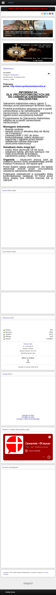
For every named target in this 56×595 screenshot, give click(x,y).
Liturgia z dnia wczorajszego (28, 419)
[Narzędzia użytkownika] (49, 73)
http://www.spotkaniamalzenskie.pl (27, 86)
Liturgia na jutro (28, 417)
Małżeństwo (15, 75)
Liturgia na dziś (28, 415)
